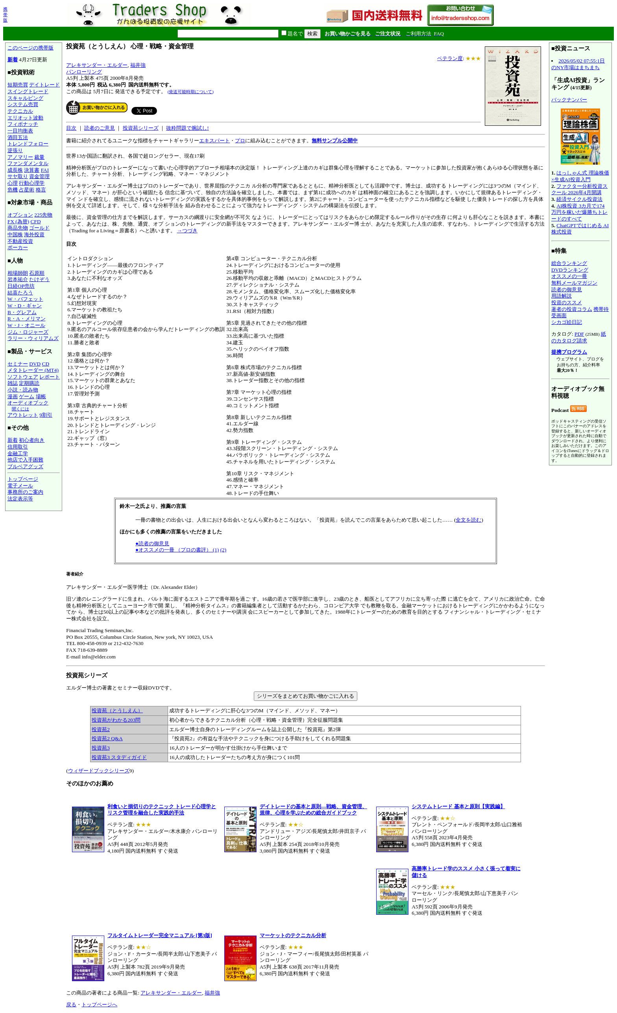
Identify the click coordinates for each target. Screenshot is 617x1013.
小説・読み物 (22, 390)
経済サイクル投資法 (579, 199)
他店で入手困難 (25, 460)
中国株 (15, 234)
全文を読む (468, 520)
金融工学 (17, 453)
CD (46, 364)
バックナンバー (569, 100)
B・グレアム (22, 312)
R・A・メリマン (26, 319)
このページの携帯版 (30, 48)
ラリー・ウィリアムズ (33, 338)
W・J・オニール (26, 325)
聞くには (20, 408)
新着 (12, 60)
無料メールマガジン (574, 283)
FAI (45, 170)
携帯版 (5, 14)
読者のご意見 (99, 128)
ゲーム (26, 396)
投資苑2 (101, 729)
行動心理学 (31, 183)
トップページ (22, 479)
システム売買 (22, 104)
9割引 (45, 415)
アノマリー (20, 157)
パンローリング (84, 72)
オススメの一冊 (569, 276)
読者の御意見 (566, 289)
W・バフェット (25, 299)
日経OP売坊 (21, 286)
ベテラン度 (450, 58)
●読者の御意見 (152, 543)
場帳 (41, 396)
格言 (41, 190)
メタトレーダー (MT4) (33, 370)
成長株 (15, 170)
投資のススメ (566, 302)
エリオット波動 (25, 118)
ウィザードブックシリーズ (98, 771)
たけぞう (39, 279)
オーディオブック (27, 403)
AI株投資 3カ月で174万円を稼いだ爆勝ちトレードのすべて (579, 212)
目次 (71, 128)
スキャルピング (25, 98)
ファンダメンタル (27, 163)
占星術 (26, 190)
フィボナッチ (22, 124)
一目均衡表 (20, 131)
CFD (36, 221)
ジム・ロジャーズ (27, 332)
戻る (71, 1004)
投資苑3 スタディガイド (119, 757)
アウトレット (22, 415)
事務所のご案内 (25, 492)
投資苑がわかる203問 (116, 720)
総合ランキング (569, 263)
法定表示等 (20, 499)
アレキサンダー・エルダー (96, 65)
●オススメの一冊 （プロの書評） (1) (177, 550)
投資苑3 (101, 748)
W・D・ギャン (24, 306)
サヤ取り (17, 176)
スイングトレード (27, 91)
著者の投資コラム (571, 309)
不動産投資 (20, 241)
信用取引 (17, 447)
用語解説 (561, 296)
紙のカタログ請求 (578, 337)
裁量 (39, 157)
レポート (49, 377)
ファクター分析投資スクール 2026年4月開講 (579, 189)
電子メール (20, 486)
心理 (12, 183)
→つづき (187, 230)
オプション (20, 215)
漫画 (12, 396)
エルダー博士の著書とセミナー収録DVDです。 (305, 717)
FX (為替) (18, 221)
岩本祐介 (17, 279)
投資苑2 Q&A (107, 738)
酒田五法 (17, 137)
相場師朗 (17, 273)
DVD (35, 364)
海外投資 (34, 234)
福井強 (138, 65)
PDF (579, 334)
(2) (223, 550)
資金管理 (39, 176)
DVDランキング (569, 270)
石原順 (36, 273)
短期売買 (17, 85)
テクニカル (20, 111)
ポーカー (17, 247)
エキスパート (214, 140)
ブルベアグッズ (25, 466)
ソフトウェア (22, 377)
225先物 (43, 215)
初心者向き (31, 440)
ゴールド (39, 228)
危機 (12, 190)
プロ (240, 140)
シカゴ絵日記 (566, 322)
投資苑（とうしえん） (117, 710)
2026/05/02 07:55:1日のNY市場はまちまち (578, 64)
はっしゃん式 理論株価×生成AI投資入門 (580, 176)
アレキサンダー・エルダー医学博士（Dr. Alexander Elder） (305, 460)
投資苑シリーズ (141, 128)
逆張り (15, 150)
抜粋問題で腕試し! (187, 128)
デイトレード (44, 85)
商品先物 (17, 228)
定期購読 (29, 383)
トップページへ (99, 1004)
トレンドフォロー (27, 144)
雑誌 (12, 383)
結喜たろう (20, 293)
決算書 (31, 170)
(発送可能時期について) (191, 91)
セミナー (17, 364)
